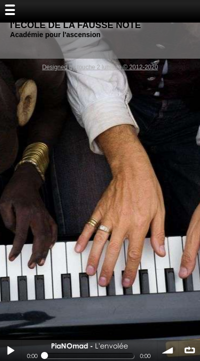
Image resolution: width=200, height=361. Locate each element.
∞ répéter (189, 350)
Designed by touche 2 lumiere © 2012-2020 (100, 67)
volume (168, 350)
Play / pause (10, 350)
